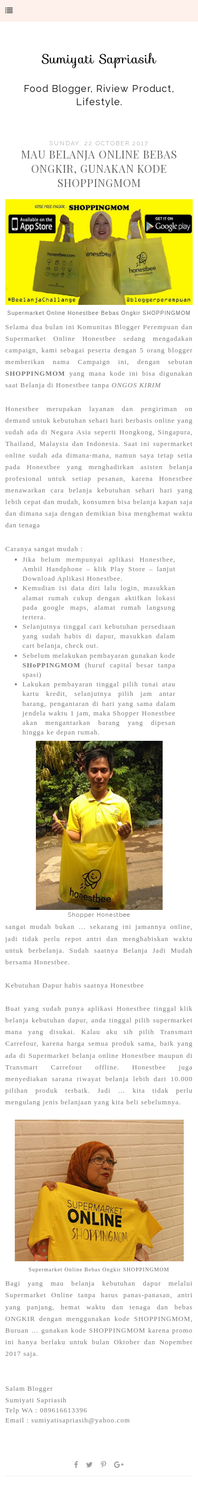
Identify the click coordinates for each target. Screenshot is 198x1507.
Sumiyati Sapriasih (99, 59)
